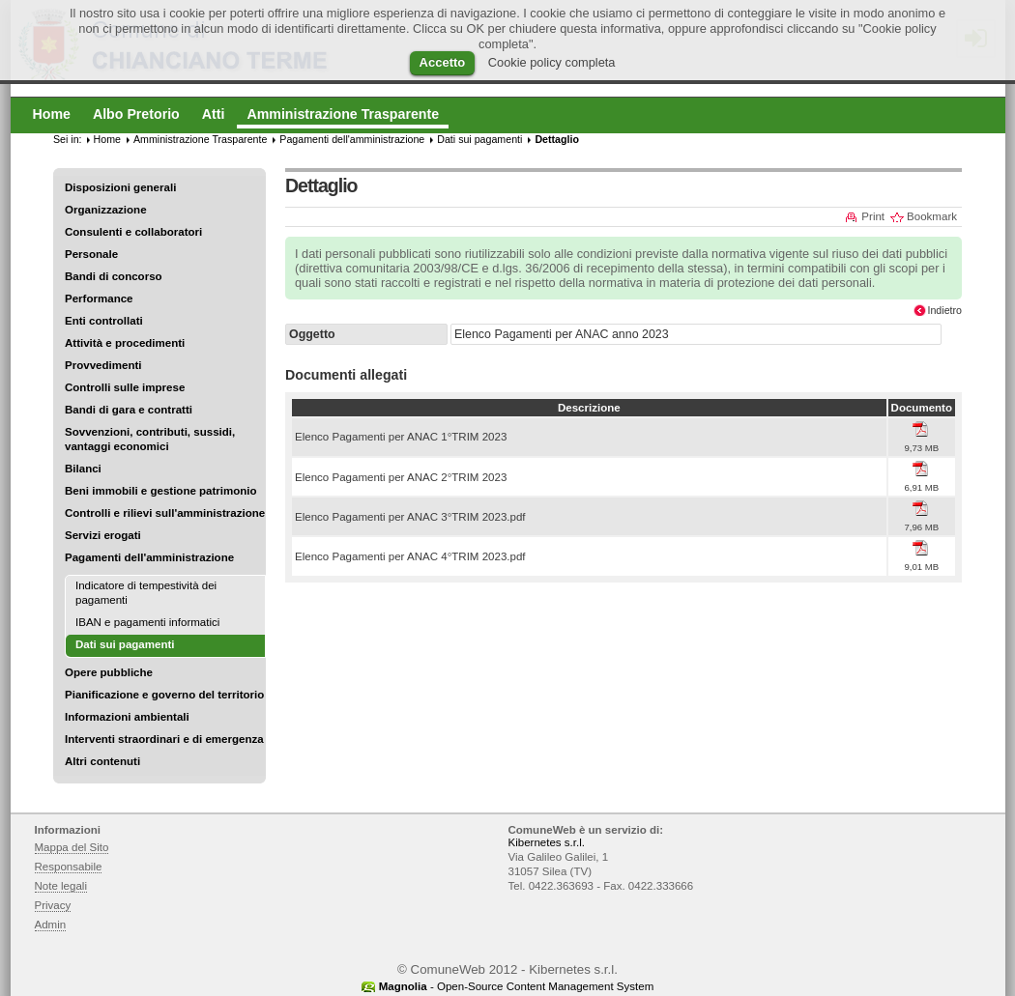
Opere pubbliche (109, 672)
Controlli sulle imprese (125, 387)
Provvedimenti (103, 365)
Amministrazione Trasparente (200, 139)
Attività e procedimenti (125, 343)
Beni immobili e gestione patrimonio (161, 491)
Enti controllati (104, 321)
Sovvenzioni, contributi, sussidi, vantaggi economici (150, 439)
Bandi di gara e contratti (128, 409)
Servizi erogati (103, 535)
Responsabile (68, 866)
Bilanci (83, 468)
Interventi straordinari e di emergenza (164, 739)
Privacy (53, 905)
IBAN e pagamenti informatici (147, 622)
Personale (91, 254)
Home (107, 139)
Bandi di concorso (113, 276)
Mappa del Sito (72, 847)
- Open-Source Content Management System (516, 986)
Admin (51, 924)
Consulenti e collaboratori (133, 232)
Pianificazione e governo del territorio (164, 694)
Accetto (443, 62)
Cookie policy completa (552, 62)
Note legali (61, 886)
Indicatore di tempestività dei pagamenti (146, 593)
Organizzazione (106, 209)
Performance (99, 298)
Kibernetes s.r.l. (546, 842)
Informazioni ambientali (127, 717)
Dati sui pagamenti (479, 139)
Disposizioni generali (120, 187)
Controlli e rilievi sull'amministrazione (165, 513)
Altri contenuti (102, 761)
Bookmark (932, 216)
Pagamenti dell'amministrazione (149, 557)
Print (872, 216)
